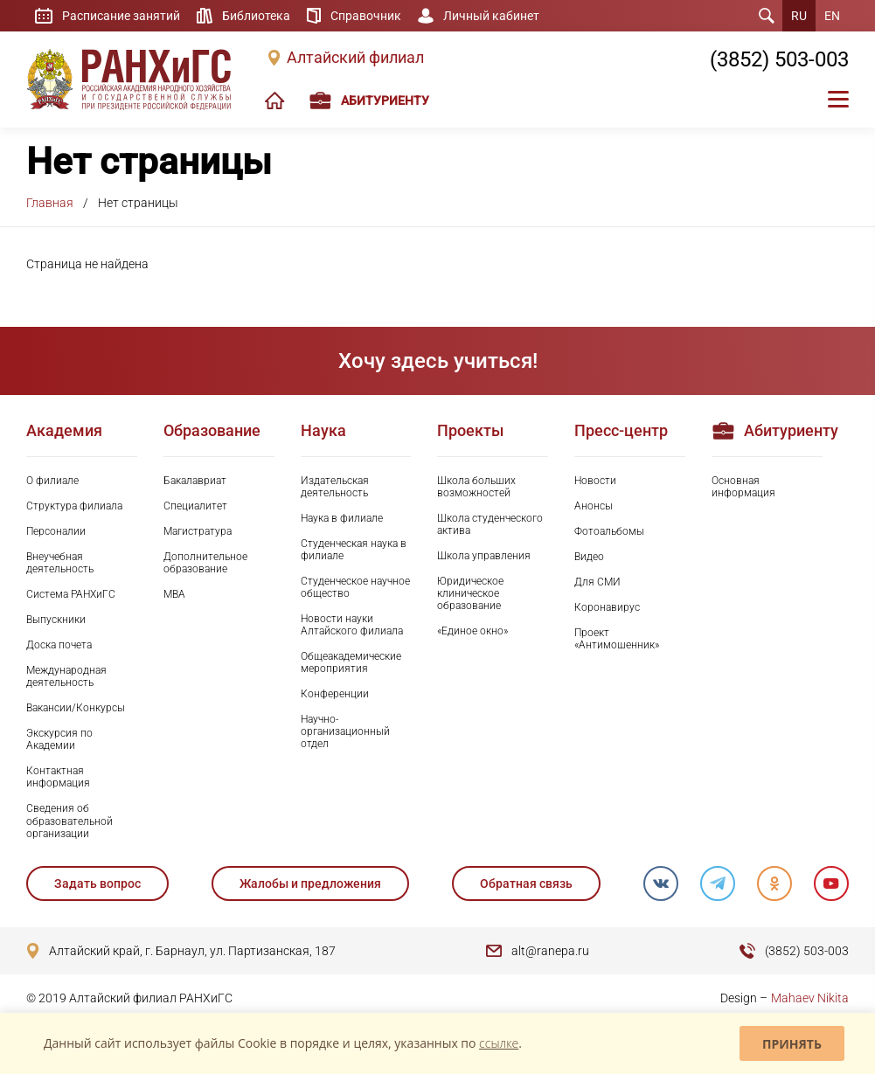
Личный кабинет (491, 16)
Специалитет (195, 506)
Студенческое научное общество (355, 587)
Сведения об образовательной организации (69, 820)
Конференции (335, 694)
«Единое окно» (472, 631)
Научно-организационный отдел (345, 731)
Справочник (365, 16)
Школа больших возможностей (476, 487)
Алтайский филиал (355, 57)
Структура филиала (74, 506)
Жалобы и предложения (310, 883)
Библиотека (256, 16)
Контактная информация (58, 777)
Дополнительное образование (205, 563)
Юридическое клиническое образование (470, 593)
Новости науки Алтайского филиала (352, 625)
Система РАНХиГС (70, 594)
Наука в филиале (342, 518)
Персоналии (56, 531)
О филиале (52, 481)
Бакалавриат (194, 481)
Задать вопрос (97, 883)
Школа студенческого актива (490, 524)
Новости (595, 481)
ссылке (498, 1043)
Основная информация (743, 487)
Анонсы (593, 506)
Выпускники (56, 619)
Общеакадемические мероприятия (351, 662)
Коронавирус (607, 607)
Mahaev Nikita (810, 998)
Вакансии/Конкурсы (75, 708)
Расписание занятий (121, 16)
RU (799, 16)
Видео (589, 557)
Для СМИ (597, 582)
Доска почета (59, 645)
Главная (49, 203)
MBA (174, 594)
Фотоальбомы (609, 531)
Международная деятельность (66, 676)
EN (832, 16)
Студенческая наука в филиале (353, 549)
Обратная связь (526, 883)
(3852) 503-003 (779, 59)
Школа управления (484, 556)
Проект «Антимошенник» (616, 639)
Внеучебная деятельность (60, 563)
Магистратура (197, 531)
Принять (792, 1044)
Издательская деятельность (335, 487)
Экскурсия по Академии (59, 739)
